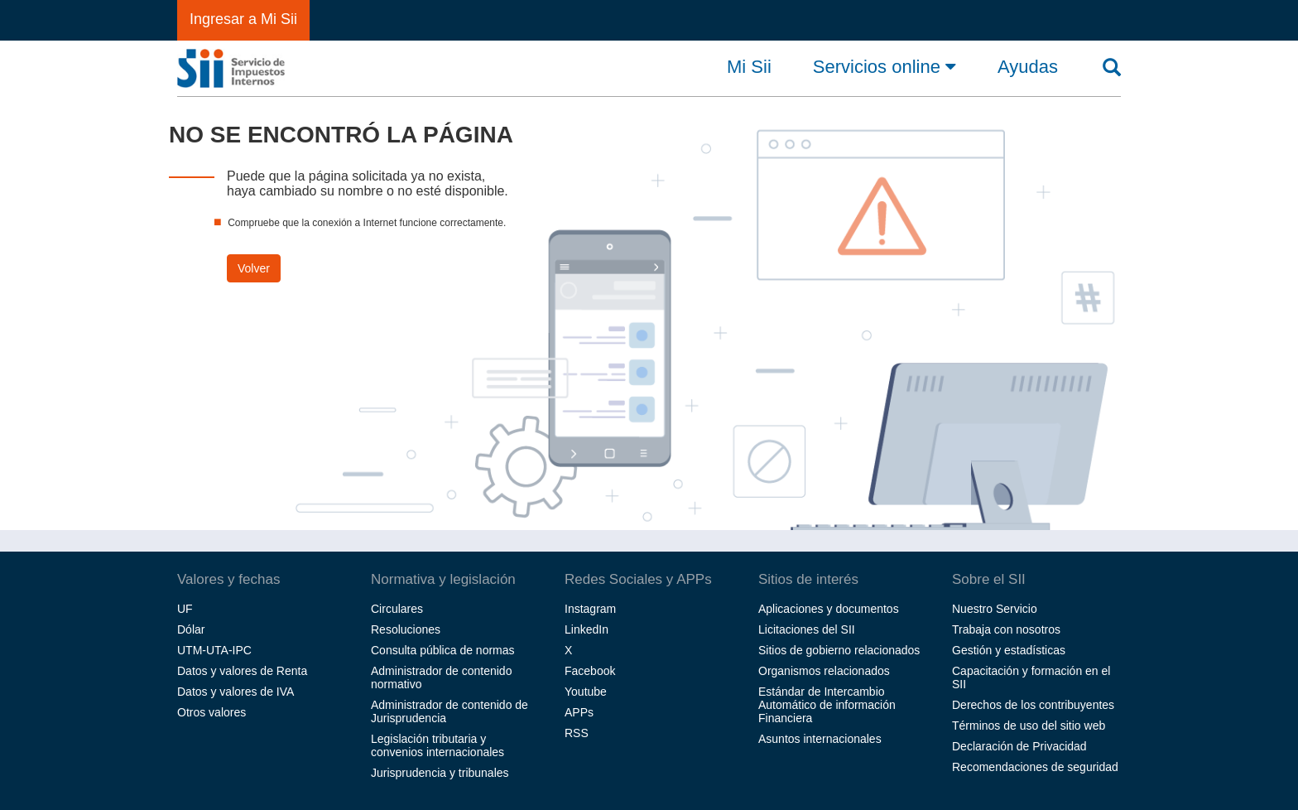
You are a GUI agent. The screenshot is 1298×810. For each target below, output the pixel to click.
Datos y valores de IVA (235, 691)
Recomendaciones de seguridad (1035, 767)
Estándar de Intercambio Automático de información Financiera (827, 705)
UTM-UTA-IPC (214, 650)
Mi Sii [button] (749, 67)
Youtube (586, 691)
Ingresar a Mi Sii (243, 19)
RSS (577, 733)
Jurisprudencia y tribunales (440, 772)
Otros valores (211, 712)
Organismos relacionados (824, 670)
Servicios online (884, 66)
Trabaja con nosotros (1006, 629)
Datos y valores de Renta (242, 670)
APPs (579, 712)
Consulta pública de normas (443, 650)
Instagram (590, 608)
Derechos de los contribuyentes (1033, 704)
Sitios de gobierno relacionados (839, 650)
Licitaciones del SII (806, 629)
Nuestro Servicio (994, 608)
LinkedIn (586, 629)
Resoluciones (405, 629)
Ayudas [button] (1028, 67)
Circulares (397, 608)
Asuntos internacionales (820, 738)
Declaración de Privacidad (1019, 746)
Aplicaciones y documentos (828, 608)
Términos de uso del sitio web (1028, 725)
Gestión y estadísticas (1008, 650)
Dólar (190, 629)
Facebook (590, 670)
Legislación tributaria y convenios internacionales (437, 745)
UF (185, 608)
